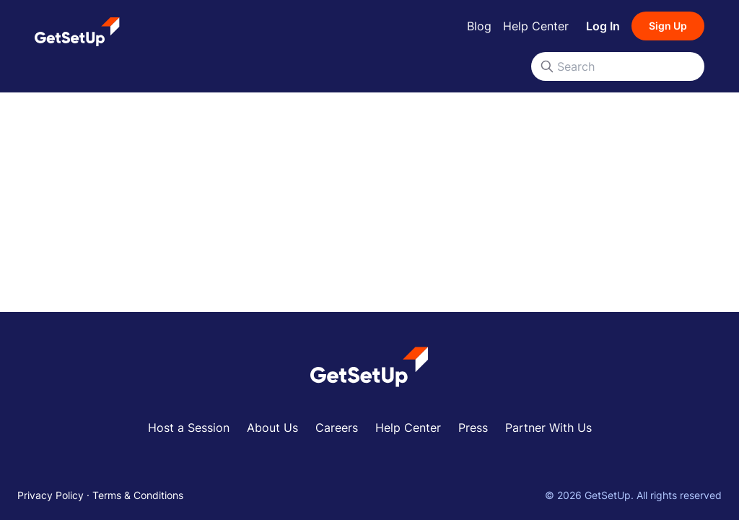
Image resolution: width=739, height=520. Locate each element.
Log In (603, 26)
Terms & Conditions (137, 495)
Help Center (536, 26)
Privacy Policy (50, 495)
